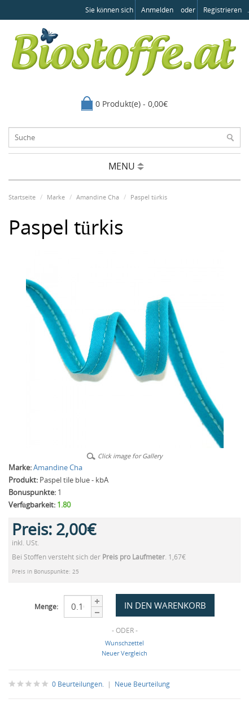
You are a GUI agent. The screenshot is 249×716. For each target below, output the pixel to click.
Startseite (22, 197)
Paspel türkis (148, 197)
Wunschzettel (124, 643)
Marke (56, 197)
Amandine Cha (97, 197)
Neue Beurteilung (142, 684)
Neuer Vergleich (124, 653)
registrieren (222, 10)
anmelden (157, 10)
